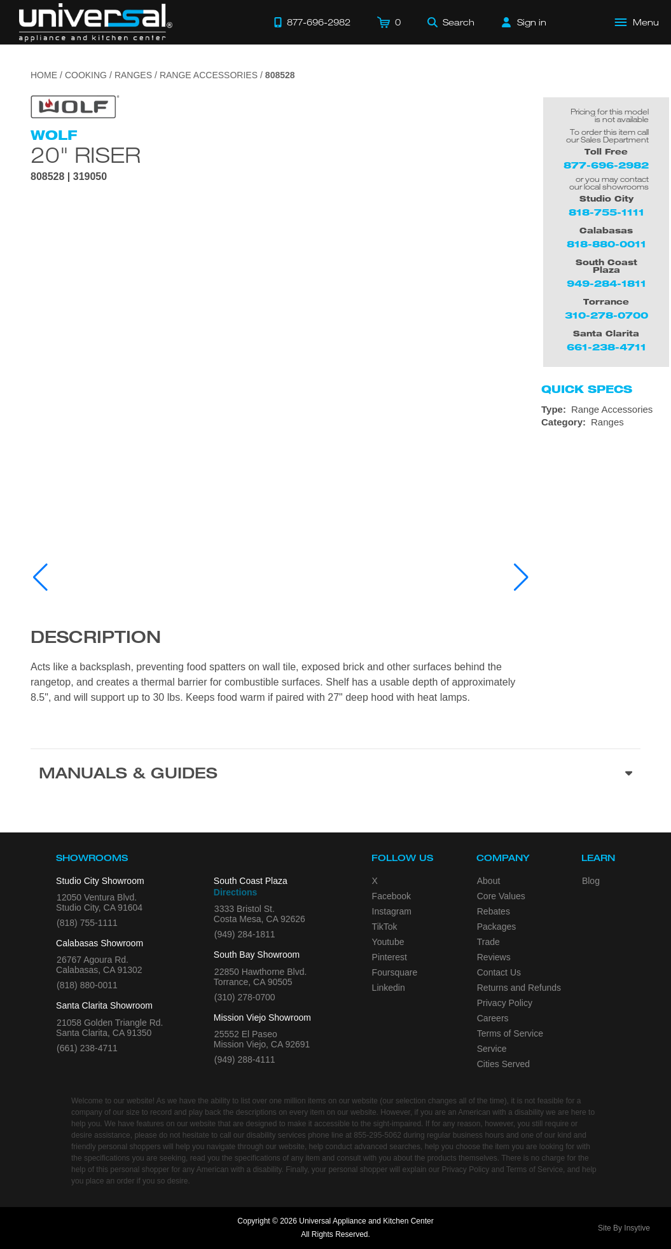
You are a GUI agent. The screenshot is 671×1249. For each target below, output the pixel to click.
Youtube (388, 942)
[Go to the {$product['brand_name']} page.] (75, 105)
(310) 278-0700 (244, 997)
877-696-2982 (606, 165)
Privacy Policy (504, 1003)
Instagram (392, 911)
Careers (493, 1018)
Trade (488, 942)
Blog (591, 881)
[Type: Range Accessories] (606, 409)
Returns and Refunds (519, 988)
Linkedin (388, 988)
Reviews (494, 957)
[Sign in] (524, 22)
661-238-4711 (606, 347)
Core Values (501, 896)
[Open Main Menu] (637, 22)
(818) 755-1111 (87, 923)
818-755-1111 (606, 212)
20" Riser (86, 154)
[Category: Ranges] (606, 422)
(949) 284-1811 (244, 934)
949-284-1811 (606, 283)
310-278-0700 (606, 315)
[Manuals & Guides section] (335, 775)
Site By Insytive (624, 1228)
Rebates (493, 911)
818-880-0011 (606, 244)
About (489, 881)
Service (492, 1049)
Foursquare (395, 972)
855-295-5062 (377, 1135)
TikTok (385, 926)
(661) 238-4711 (87, 1048)
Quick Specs (586, 389)
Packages (496, 926)
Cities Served (503, 1064)
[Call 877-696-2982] (312, 22)
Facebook (391, 896)
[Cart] (389, 22)
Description (96, 639)
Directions (235, 892)
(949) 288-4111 (244, 1059)
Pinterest (389, 957)
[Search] (451, 22)
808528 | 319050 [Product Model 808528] (69, 177)
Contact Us (499, 972)
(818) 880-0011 (87, 985)
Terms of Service (510, 1033)
